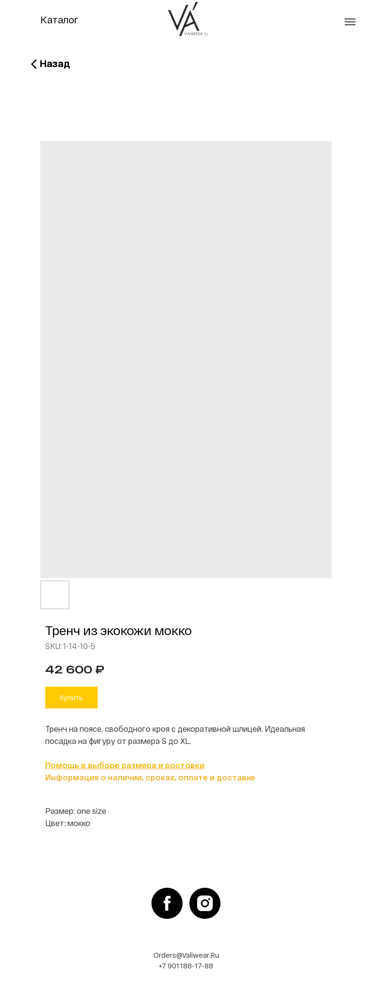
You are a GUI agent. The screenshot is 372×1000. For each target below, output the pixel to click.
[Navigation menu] (350, 21)
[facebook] (167, 903)
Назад (54, 63)
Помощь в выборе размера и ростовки (124, 765)
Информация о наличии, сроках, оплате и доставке (150, 777)
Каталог (59, 19)
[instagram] (204, 903)
